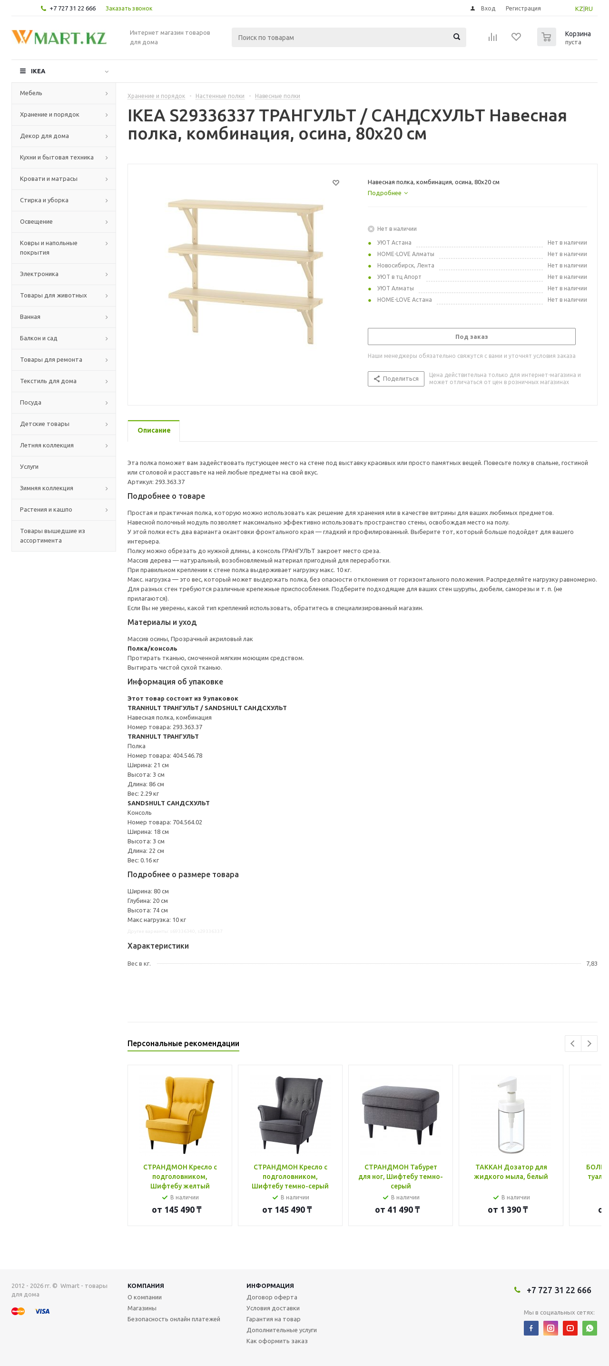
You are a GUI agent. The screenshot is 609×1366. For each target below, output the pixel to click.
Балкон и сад (39, 338)
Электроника (39, 273)
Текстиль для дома (48, 380)
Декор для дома (44, 135)
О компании (145, 1297)
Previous (573, 1043)
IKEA (38, 71)
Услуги (29, 466)
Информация (270, 1285)
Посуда (30, 402)
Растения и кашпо (46, 509)
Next (589, 1043)
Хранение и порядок (49, 114)
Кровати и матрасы (49, 178)
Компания (146, 1285)
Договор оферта (271, 1297)
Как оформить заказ (277, 1340)
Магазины (142, 1308)
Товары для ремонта (51, 359)
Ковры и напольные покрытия (49, 247)
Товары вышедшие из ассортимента (52, 535)
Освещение (36, 221)
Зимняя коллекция (46, 488)
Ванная (30, 316)
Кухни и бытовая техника (57, 157)
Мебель (31, 92)
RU (589, 8)
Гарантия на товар (273, 1319)
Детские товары (44, 423)
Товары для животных (53, 295)
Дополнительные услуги (281, 1329)
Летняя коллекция (47, 445)
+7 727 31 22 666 (72, 8)
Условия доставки (273, 1308)
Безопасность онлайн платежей (174, 1319)
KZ (579, 8)
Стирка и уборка (44, 200)
